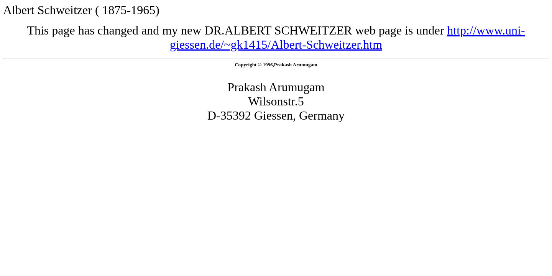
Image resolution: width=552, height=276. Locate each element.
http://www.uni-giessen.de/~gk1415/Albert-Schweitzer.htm (347, 37)
